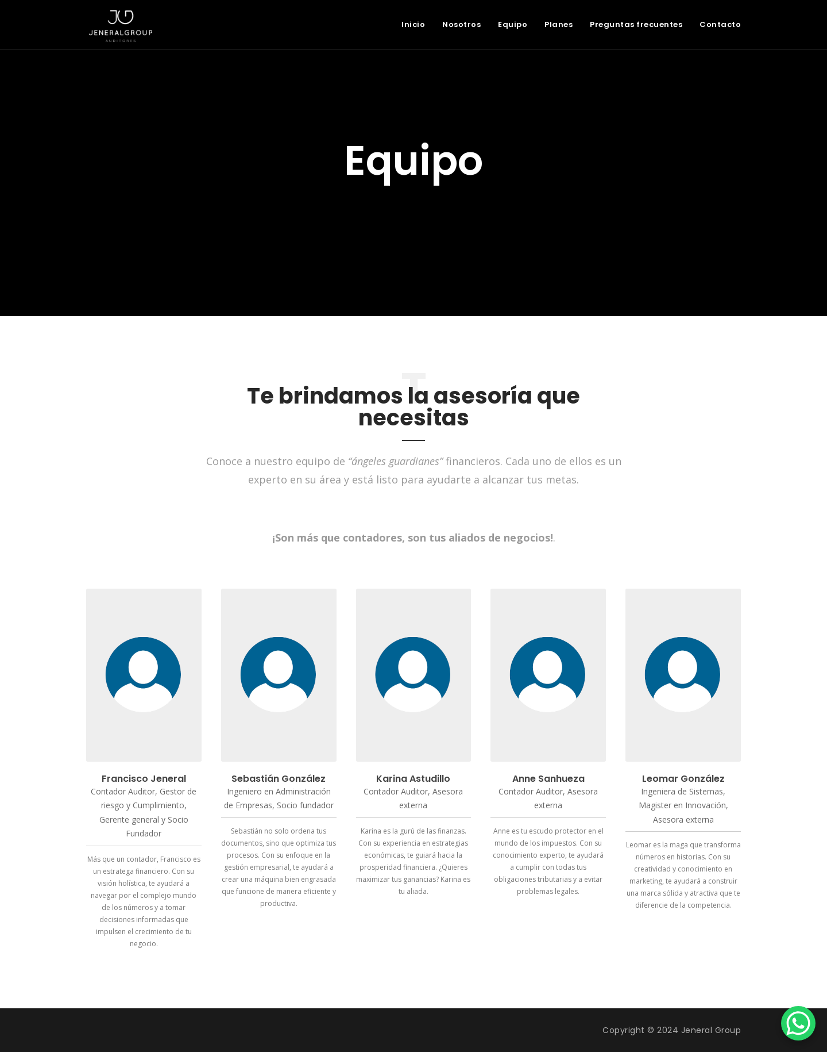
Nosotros (461, 24)
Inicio (413, 24)
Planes (558, 24)
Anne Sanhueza (548, 778)
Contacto (720, 24)
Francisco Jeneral (144, 778)
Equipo (512, 24)
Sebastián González (278, 778)
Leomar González (683, 778)
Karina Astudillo (413, 778)
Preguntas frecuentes (636, 24)
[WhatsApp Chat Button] (798, 1023)
